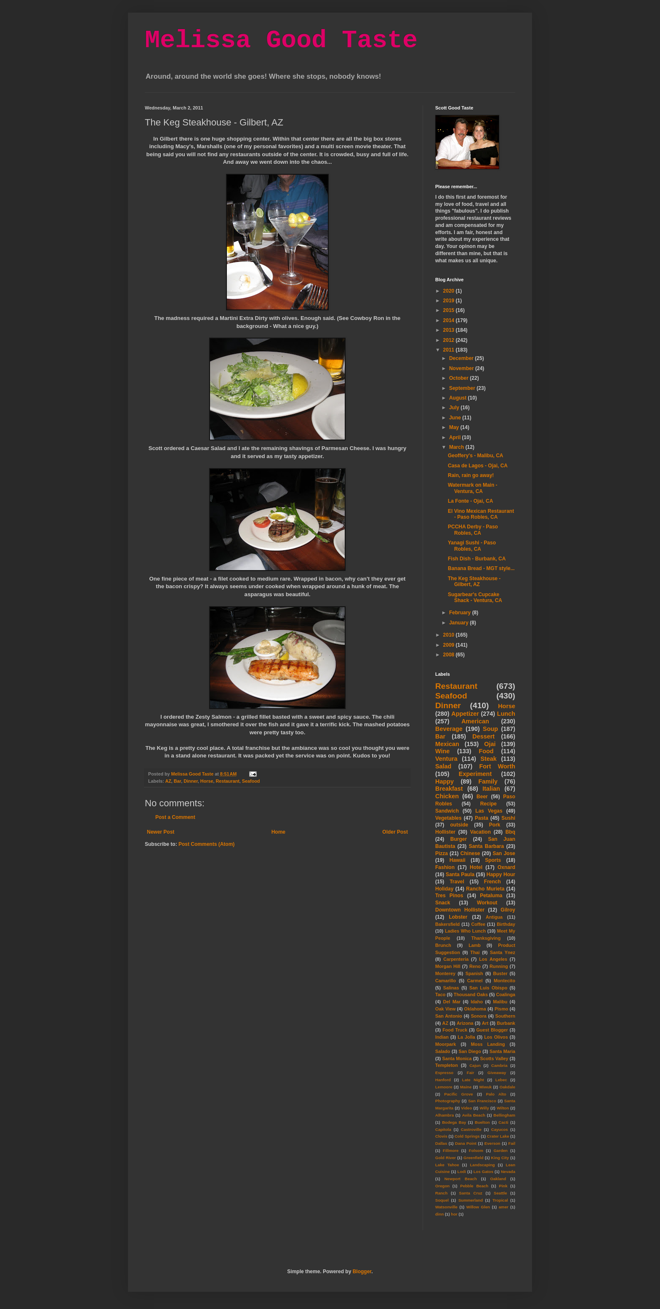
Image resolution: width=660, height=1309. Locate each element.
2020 (449, 291)
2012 (449, 340)
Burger (458, 839)
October (459, 378)
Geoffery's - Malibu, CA (475, 456)
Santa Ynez (502, 952)
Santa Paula (460, 874)
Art (485, 1023)
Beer (482, 797)
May (454, 427)
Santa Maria (502, 1051)
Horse (206, 781)
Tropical (500, 1200)
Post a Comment (175, 817)
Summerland (470, 1200)
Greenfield (473, 1157)
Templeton (446, 1065)
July (454, 408)
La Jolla (466, 1037)
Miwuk (485, 1087)
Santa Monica (457, 1058)
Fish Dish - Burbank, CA (477, 559)
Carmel (475, 980)
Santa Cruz (470, 1193)
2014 (449, 320)
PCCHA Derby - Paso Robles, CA (473, 530)
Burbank (506, 1023)
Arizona (465, 1023)
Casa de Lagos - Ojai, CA (478, 466)
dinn (439, 1214)
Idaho (477, 1001)
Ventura (446, 758)
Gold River (445, 1157)
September (462, 388)
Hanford (443, 1079)
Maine (465, 1087)
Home (278, 832)
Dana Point (465, 1143)
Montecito (504, 980)
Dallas (441, 1143)
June (455, 418)
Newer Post (160, 832)
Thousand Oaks (471, 994)
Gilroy (507, 910)
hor (454, 1214)
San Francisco (482, 1100)
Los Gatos (483, 1171)
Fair (470, 1072)
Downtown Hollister (459, 910)
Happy (444, 781)
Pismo (501, 1008)
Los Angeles (493, 959)
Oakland (498, 1178)
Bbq (510, 832)
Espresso (444, 1072)
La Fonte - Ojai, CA (470, 501)
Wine (442, 751)
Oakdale (507, 1087)
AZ (168, 781)
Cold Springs (467, 1136)
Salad (443, 766)
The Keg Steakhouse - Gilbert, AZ (474, 581)
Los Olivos (496, 1037)
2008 (449, 655)
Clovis (441, 1136)
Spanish (474, 973)
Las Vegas (488, 811)
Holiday (444, 889)
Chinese (470, 853)
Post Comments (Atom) (206, 844)
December (462, 358)
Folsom (476, 1150)
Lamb (474, 945)
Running (499, 966)
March (457, 447)
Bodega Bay (454, 1122)
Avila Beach (473, 1115)
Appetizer (465, 713)
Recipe (488, 804)
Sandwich (447, 811)
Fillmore (450, 1150)
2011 (449, 350)
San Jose (503, 853)
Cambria (499, 1065)
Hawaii (458, 860)
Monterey (445, 973)
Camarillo (445, 980)
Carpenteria (455, 959)
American (475, 721)
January (459, 623)
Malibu (500, 1001)
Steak (488, 758)
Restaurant (227, 781)
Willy (484, 1108)
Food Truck (454, 1029)
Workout (487, 903)
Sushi (508, 818)
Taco (440, 994)
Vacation (480, 832)
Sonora (479, 1015)
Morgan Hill (447, 966)
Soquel (442, 1200)
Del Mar (451, 1001)
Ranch (441, 1193)
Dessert (483, 736)
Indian (442, 1037)
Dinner (191, 781)
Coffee (478, 924)
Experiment (475, 773)
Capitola (443, 1129)
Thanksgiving (486, 938)
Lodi (462, 1171)
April (455, 437)
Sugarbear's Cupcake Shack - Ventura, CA (475, 597)
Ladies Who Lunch (465, 930)
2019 (449, 301)
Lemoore (443, 1087)
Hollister (445, 832)
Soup (490, 728)
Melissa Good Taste (281, 40)
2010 (449, 635)
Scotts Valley (494, 1058)
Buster (500, 973)
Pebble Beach (474, 1186)
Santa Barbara (486, 846)
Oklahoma (475, 1008)
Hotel (476, 867)
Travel (457, 882)
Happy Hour (501, 874)
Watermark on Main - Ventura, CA (473, 488)
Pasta (481, 818)
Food (486, 751)
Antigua (494, 917)
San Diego (470, 1051)
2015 (449, 310)
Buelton (482, 1122)
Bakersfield (447, 924)
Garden (500, 1150)
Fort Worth (497, 766)
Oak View (445, 1008)
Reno (475, 966)
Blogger (362, 1271)
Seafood (251, 781)
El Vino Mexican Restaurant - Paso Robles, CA (481, 514)
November (462, 368)
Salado (442, 1051)
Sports (493, 860)
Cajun (475, 1065)
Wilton (503, 1108)
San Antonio (448, 1015)
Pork (494, 825)
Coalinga (505, 994)
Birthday (506, 924)
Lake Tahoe (447, 1164)
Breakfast (449, 788)
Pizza (441, 853)
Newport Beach (460, 1178)
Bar (177, 781)
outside (459, 825)
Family (488, 781)
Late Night (473, 1079)
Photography (447, 1100)
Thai (474, 952)
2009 (449, 645)
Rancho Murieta (485, 889)
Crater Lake (498, 1136)
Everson (492, 1143)
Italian (491, 788)
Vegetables (448, 818)
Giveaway (496, 1072)
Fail (512, 1143)
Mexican (447, 744)
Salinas (451, 987)
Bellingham (504, 1115)
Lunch (506, 713)
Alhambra (444, 1115)
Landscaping (482, 1164)
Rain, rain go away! (471, 475)
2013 (449, 330)
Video (466, 1108)
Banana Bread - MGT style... (481, 568)
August (458, 398)
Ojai (489, 744)
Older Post (395, 832)
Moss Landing (488, 1044)
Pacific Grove (458, 1094)
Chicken (447, 796)
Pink (503, 1186)
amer (503, 1207)
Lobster (458, 917)
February (460, 613)
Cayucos (499, 1129)
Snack (442, 903)
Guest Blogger (492, 1029)
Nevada (508, 1171)
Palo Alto (496, 1094)
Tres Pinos (449, 895)
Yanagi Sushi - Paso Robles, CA (472, 546)
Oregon (442, 1186)
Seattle (500, 1193)
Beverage (449, 728)
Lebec (501, 1079)
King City (500, 1157)
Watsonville (446, 1207)
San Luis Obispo (488, 987)
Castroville (471, 1129)
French (492, 882)
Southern (505, 1015)
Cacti (503, 1122)
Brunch (443, 945)
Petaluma (491, 895)
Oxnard (506, 867)
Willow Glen (478, 1207)
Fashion (445, 867)
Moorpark (445, 1044)
